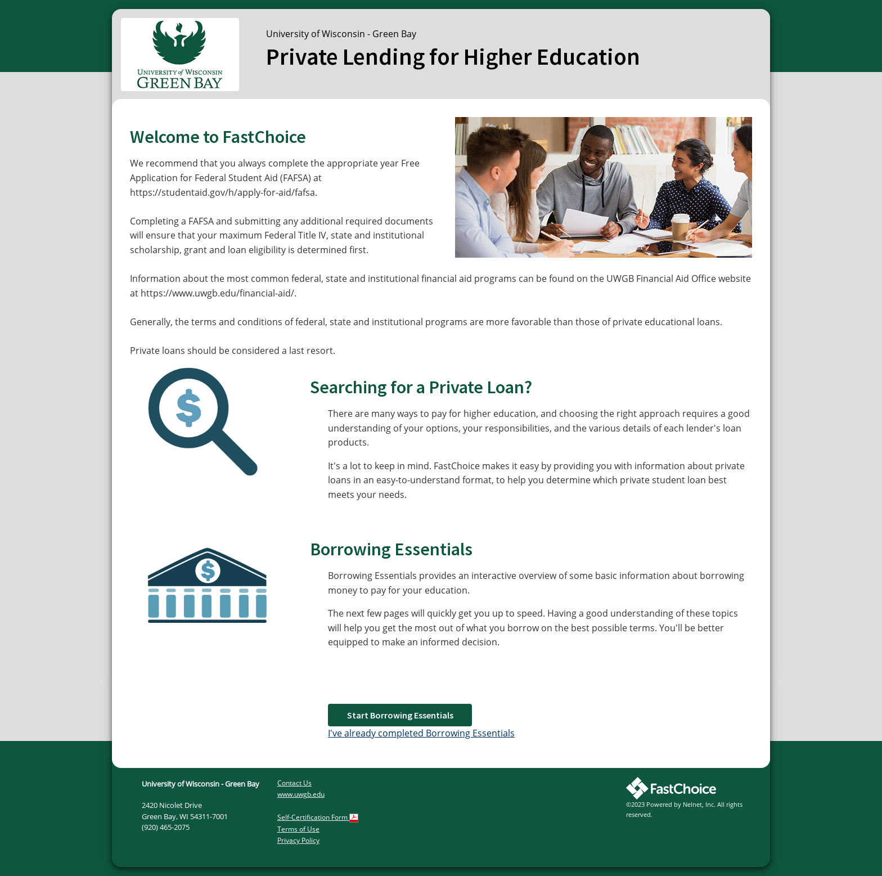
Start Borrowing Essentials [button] (400, 715)
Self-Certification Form (317, 817)
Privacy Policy (298, 840)
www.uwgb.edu (301, 794)
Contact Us (294, 783)
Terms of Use (298, 829)
